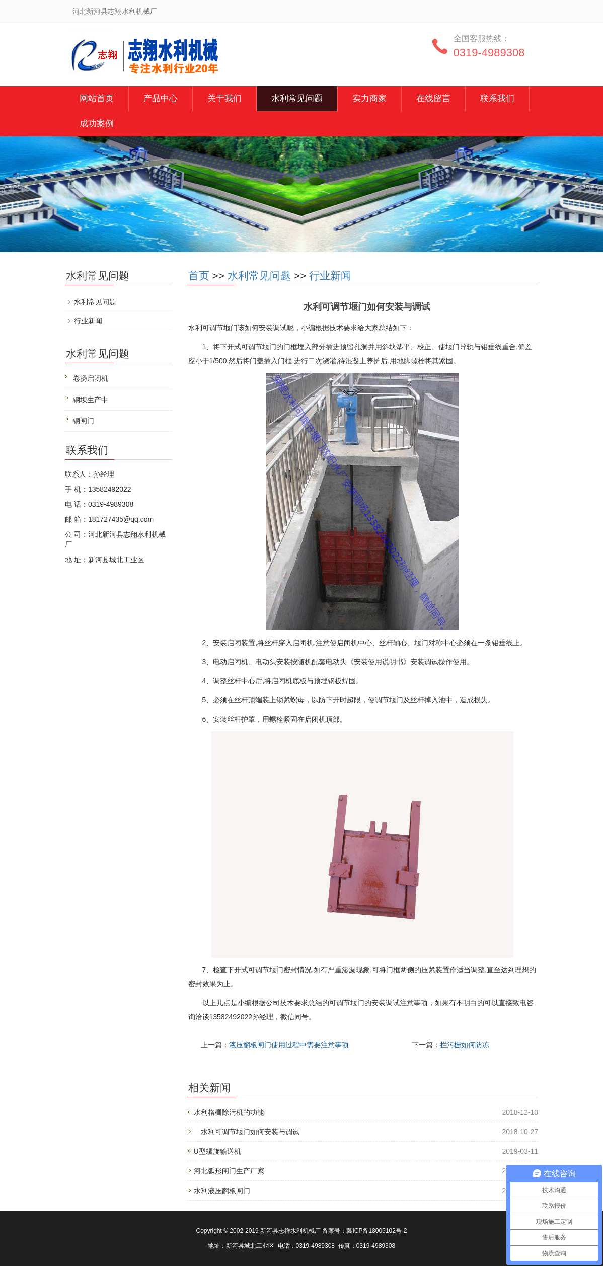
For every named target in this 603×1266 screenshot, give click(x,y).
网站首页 (97, 98)
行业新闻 (330, 275)
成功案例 (97, 123)
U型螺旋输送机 (217, 1151)
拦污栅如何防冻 (464, 1045)
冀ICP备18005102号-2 (376, 1230)
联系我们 (497, 98)
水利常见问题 (297, 98)
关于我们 (224, 98)
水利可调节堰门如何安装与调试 (246, 1132)
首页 (198, 275)
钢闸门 (83, 421)
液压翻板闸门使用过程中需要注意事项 (289, 1045)
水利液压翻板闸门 (222, 1190)
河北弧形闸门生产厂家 (229, 1171)
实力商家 (369, 98)
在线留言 (433, 98)
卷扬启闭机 (90, 378)
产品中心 (160, 98)
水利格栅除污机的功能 (229, 1112)
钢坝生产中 (90, 399)
